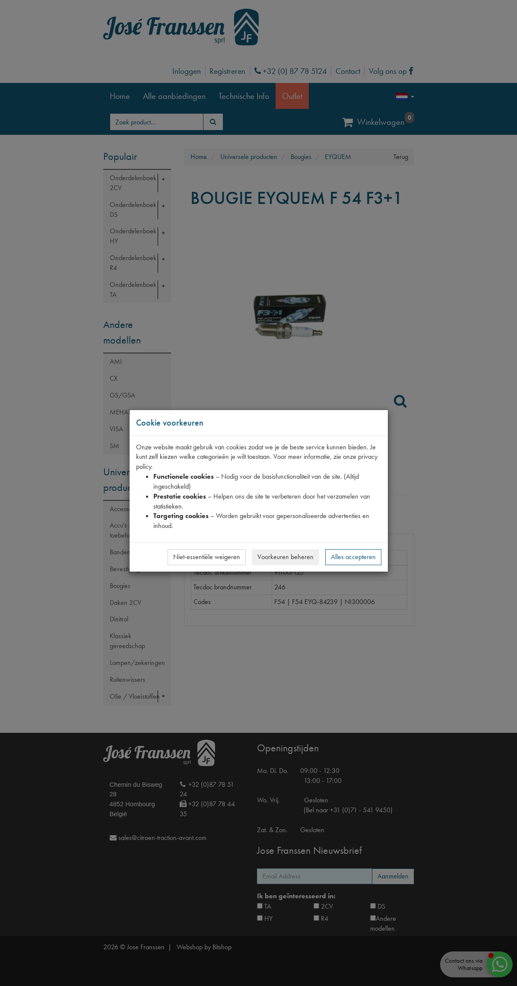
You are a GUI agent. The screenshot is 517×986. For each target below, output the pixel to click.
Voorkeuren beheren (285, 556)
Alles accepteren (353, 556)
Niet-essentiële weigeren (206, 556)
